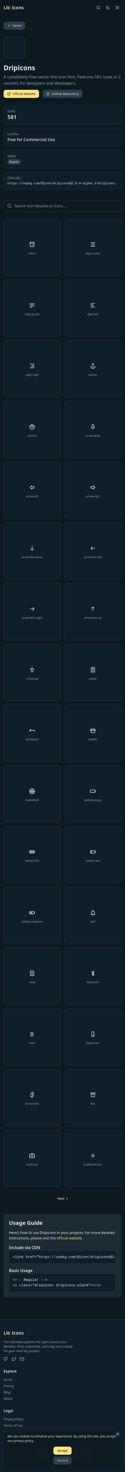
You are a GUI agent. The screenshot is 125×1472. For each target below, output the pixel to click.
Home (8, 1379)
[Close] (117, 1434)
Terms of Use (13, 1425)
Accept (62, 1450)
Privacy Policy (13, 1419)
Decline (62, 1460)
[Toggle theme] (108, 7)
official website (69, 1238)
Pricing (9, 1386)
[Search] (98, 7)
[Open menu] (117, 8)
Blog (7, 1392)
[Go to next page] (62, 1198)
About (8, 1398)
